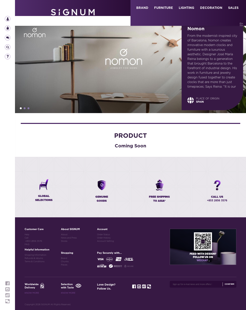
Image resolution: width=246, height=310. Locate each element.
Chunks (65, 261)
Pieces (64, 265)
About (64, 235)
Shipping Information (35, 255)
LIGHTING (186, 7)
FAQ (27, 244)
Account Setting (105, 241)
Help (27, 235)
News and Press (69, 238)
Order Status (103, 235)
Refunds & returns (34, 258)
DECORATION (211, 7)
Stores (64, 241)
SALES (233, 7)
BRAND (142, 7)
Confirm (229, 284)
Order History (104, 238)
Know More (32, 293)
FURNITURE (163, 7)
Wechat (203, 260)
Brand (64, 258)
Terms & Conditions (34, 261)
